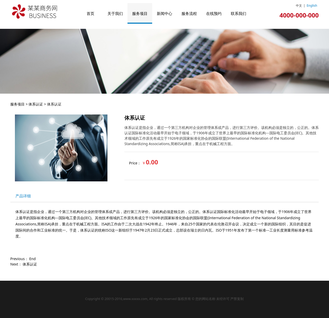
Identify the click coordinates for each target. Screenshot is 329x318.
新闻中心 (164, 13)
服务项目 (140, 13)
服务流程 (189, 13)
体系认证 (36, 104)
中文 (299, 5)
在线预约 (214, 13)
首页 (90, 13)
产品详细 (23, 196)
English (312, 5)
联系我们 (238, 13)
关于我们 (115, 13)
